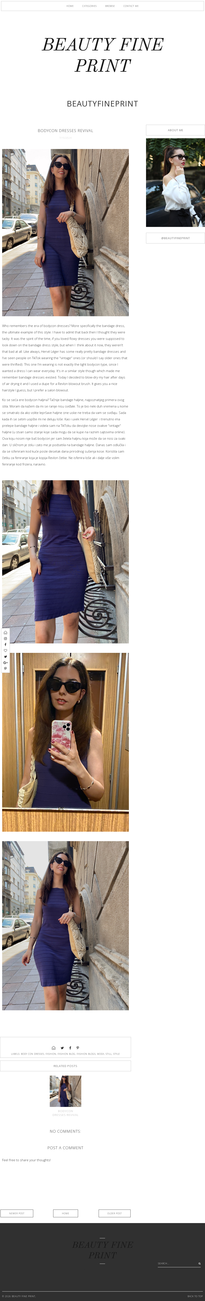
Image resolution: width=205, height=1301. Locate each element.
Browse (110, 6)
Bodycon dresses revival (66, 1113)
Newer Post (16, 1213)
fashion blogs (86, 1053)
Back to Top (195, 1296)
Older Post (114, 1213)
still (109, 1053)
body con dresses (32, 1053)
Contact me (131, 6)
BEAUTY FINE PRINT (23, 1296)
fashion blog (66, 1053)
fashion (51, 1053)
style (116, 1053)
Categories (89, 6)
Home (70, 6)
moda (100, 1053)
